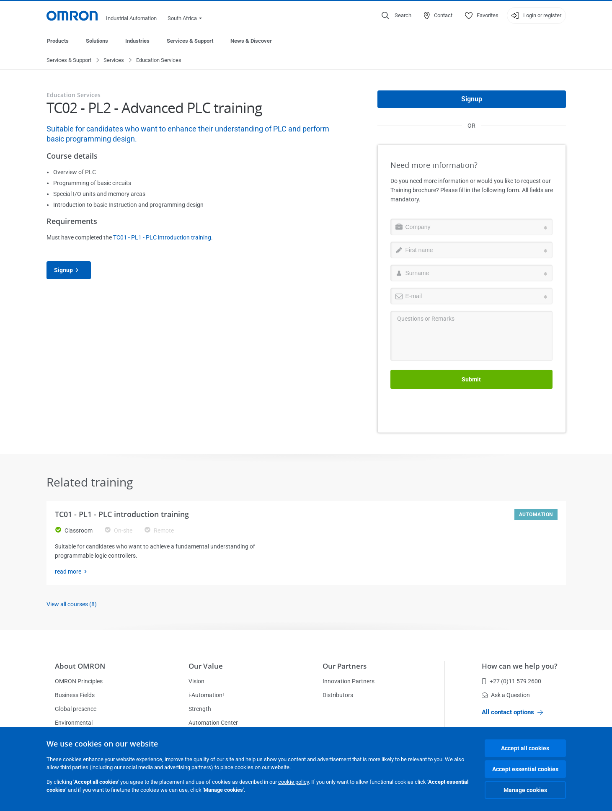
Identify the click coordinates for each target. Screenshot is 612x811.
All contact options (512, 712)
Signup (68, 270)
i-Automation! (206, 695)
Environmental (74, 722)
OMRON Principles (79, 681)
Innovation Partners (348, 681)
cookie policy (293, 782)
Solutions (97, 41)
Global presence (75, 708)
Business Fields (75, 695)
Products (58, 41)
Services (113, 60)
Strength (200, 708)
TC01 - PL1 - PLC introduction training (162, 237)
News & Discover (251, 41)
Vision (196, 681)
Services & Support (190, 41)
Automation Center (213, 722)
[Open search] (396, 15)
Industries (137, 41)
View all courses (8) (71, 604)
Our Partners (345, 666)
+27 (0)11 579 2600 (511, 681)
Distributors (338, 695)
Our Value (206, 666)
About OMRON (80, 666)
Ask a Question (506, 695)
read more (73, 572)
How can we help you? (520, 666)
